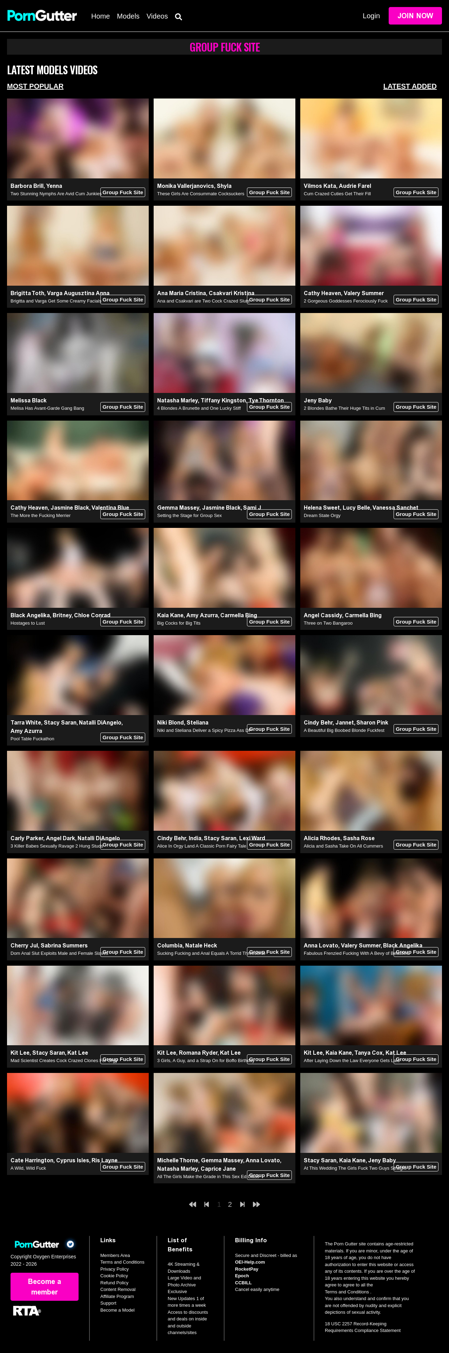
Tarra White (26, 722)
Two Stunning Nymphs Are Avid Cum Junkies (56, 193)
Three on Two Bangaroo (328, 623)
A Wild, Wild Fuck (28, 1168)
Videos (157, 16)
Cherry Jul (24, 945)
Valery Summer (364, 293)
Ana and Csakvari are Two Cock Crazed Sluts (203, 301)
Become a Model (117, 1310)
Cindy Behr (318, 722)
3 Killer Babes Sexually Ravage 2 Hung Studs (57, 846)
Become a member (44, 1286)
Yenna (54, 186)
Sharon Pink (372, 722)
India (195, 838)
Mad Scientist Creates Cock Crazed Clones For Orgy (64, 1060)
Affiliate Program (117, 1296)
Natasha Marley (177, 400)
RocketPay (246, 1269)
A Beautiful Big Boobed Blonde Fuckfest (344, 730)
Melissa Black (29, 400)
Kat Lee (77, 1052)
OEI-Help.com (250, 1262)
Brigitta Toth (27, 293)
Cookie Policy (114, 1275)
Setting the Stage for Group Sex (189, 515)
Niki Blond (170, 722)
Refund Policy (114, 1282)
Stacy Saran (60, 722)
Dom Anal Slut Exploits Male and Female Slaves (59, 953)
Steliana (197, 722)
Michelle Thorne (177, 1160)
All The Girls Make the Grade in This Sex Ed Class (208, 1176)
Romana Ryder (198, 1052)
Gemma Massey (178, 507)
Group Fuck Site (122, 192)
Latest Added (410, 86)
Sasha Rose (359, 838)
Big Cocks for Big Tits (179, 623)
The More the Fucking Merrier (41, 515)
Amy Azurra (202, 615)
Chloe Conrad (92, 615)
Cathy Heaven (322, 293)
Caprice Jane (218, 1168)
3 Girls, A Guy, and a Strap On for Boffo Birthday (206, 1060)
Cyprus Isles (72, 1160)
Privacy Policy (114, 1269)
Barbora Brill (27, 186)
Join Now (415, 16)
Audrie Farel (355, 186)
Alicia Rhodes (322, 838)
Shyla (224, 186)
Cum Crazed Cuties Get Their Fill (337, 193)
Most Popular (35, 86)
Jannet (344, 722)
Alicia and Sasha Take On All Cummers (343, 846)
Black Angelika (30, 615)
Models (128, 16)
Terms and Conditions (122, 1262)
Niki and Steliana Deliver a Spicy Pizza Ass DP (204, 730)
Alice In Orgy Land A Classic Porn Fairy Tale (201, 846)
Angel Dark (60, 838)
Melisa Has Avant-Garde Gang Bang (47, 408)
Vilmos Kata (320, 186)
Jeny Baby (318, 400)
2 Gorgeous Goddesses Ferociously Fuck (346, 301)
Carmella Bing (238, 615)
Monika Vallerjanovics (185, 186)
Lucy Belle (356, 507)
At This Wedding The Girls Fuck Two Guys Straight (355, 1168)
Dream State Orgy (322, 515)
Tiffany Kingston (223, 400)
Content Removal (117, 1289)
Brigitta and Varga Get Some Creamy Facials (56, 301)
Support (108, 1303)
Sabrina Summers (64, 945)
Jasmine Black (70, 507)
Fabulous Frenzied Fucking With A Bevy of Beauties (356, 953)
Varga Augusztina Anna (78, 293)
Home (100, 16)
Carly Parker (27, 838)
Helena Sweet (322, 507)
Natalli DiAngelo (100, 722)
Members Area (115, 1255)
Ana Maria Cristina (181, 293)
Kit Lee (20, 1052)
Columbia (169, 945)
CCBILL (243, 1282)
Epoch (242, 1275)
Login (371, 16)
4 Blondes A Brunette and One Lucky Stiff (199, 408)
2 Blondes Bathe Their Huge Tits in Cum (344, 408)
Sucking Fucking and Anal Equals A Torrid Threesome (211, 953)
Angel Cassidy (323, 615)
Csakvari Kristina (231, 293)
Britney (62, 615)
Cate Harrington (32, 1160)
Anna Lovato (321, 945)
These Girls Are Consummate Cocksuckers (200, 193)
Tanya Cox (368, 1052)
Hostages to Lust (28, 623)
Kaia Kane (170, 615)
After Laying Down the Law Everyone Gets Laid (352, 1060)
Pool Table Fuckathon (32, 738)
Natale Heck (201, 945)
